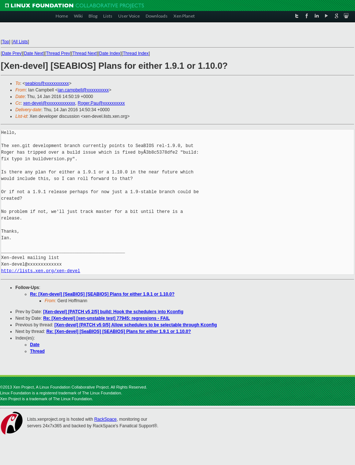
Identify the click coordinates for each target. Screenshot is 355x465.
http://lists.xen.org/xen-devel (40, 271)
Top (5, 41)
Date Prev (11, 53)
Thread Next (84, 53)
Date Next (33, 53)
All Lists (20, 41)
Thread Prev (58, 53)
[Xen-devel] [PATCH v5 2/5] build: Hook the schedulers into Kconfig (113, 311)
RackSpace (105, 419)
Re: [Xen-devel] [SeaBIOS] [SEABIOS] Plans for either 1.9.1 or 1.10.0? (102, 294)
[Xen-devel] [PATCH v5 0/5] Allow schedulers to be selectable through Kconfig (136, 324)
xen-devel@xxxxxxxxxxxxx (49, 103)
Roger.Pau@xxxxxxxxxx (101, 103)
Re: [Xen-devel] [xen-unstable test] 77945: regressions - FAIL (106, 318)
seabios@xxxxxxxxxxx (47, 83)
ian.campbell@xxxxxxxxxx (83, 90)
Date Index (109, 53)
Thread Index (136, 53)
